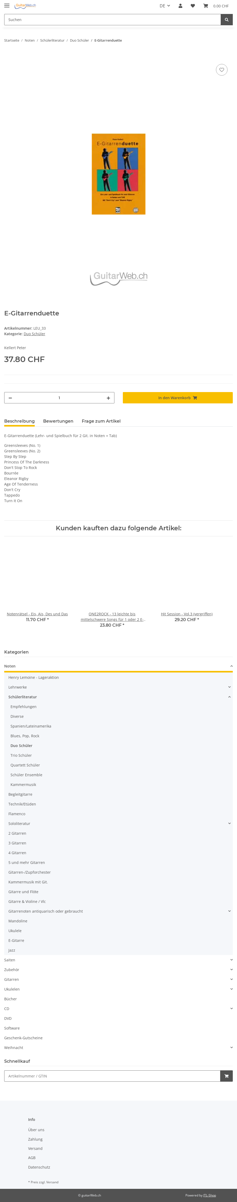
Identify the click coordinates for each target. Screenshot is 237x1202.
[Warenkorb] (216, 6)
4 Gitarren (17, 852)
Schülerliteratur (22, 696)
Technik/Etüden (22, 804)
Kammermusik (23, 784)
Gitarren (11, 979)
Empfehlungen (24, 706)
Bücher (10, 998)
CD (6, 1008)
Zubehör (11, 969)
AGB (32, 1157)
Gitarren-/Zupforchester (29, 872)
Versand (35, 1148)
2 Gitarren (17, 833)
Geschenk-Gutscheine (23, 1037)
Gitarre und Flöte (23, 891)
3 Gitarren (17, 842)
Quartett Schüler (25, 765)
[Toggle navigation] (6, 3)
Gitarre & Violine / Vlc (27, 901)
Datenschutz (39, 1167)
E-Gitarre (16, 940)
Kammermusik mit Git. (28, 881)
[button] (180, 6)
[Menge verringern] (10, 397)
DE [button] (162, 6)
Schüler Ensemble (26, 774)
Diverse (17, 716)
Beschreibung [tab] (19, 421)
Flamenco (16, 813)
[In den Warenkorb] (8, 57)
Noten (10, 666)
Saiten (9, 959)
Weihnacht (13, 1047)
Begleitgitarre (20, 794)
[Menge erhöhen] (108, 397)
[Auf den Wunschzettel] (222, 70)
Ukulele (15, 930)
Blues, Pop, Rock (25, 735)
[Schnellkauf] (112, 1076)
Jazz (11, 950)
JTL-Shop (209, 1195)
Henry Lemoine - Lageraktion (33, 677)
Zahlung (35, 1139)
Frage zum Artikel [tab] (101, 421)
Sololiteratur (19, 823)
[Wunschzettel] (192, 6)
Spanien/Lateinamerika (31, 726)
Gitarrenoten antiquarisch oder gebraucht (45, 911)
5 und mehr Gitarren (26, 862)
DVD (8, 1018)
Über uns (36, 1129)
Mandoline (17, 920)
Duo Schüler (34, 333)
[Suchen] (112, 19)
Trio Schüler (21, 755)
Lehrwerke (17, 687)
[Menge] (59, 397)
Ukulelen (12, 989)
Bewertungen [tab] (58, 421)
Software (12, 1028)
